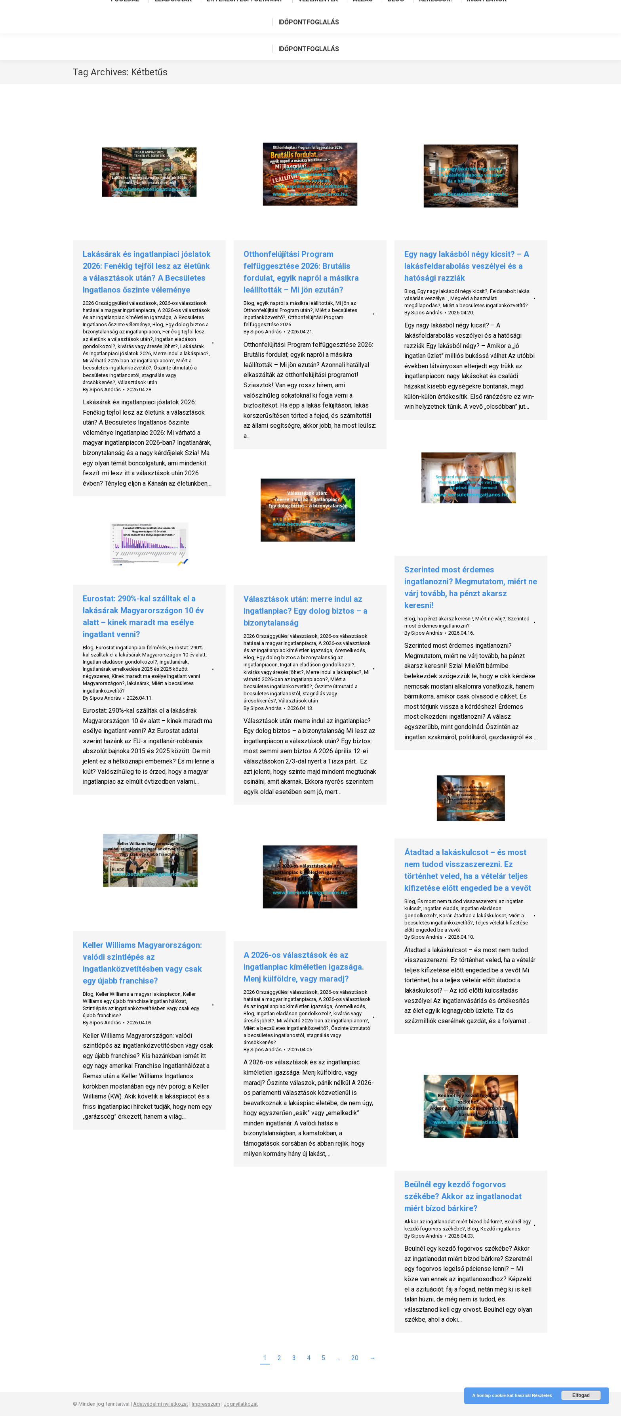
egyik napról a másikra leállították (295, 303)
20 (354, 1358)
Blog (157, 324)
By (102, 389)
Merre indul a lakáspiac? (181, 353)
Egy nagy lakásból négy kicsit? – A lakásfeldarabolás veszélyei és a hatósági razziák (466, 266)
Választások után (137, 382)
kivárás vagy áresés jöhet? (148, 346)
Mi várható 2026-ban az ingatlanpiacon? (128, 361)
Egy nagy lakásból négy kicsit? (452, 291)
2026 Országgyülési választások (120, 303)
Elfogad (581, 1395)
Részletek (542, 1395)
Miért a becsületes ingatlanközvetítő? (485, 305)
